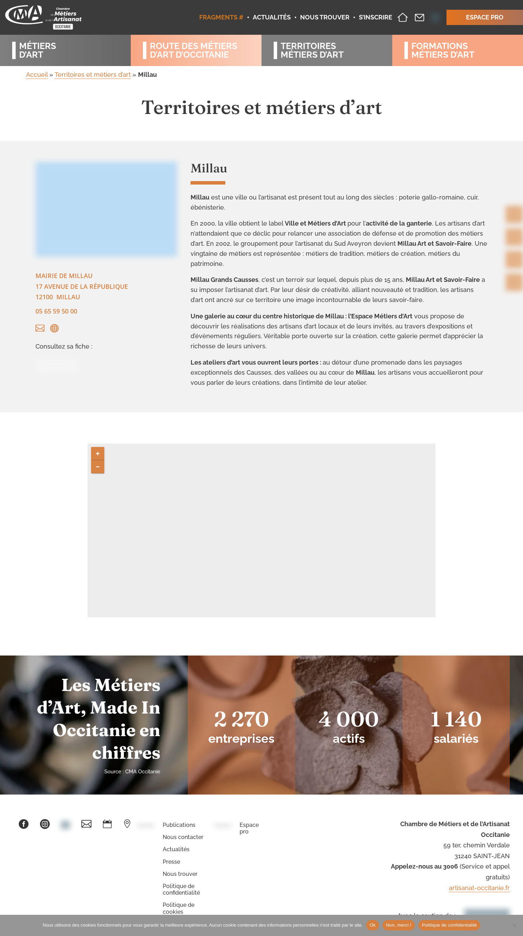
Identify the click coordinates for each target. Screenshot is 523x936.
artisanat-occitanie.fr (479, 888)
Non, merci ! (398, 925)
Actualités (176, 849)
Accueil (37, 74)
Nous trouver (180, 874)
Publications (179, 825)
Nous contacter (183, 837)
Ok (373, 925)
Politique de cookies (178, 908)
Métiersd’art (37, 50)
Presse (171, 861)
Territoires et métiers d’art (93, 74)
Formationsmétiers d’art (442, 50)
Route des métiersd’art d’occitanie (193, 50)
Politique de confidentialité (181, 889)
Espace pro (249, 828)
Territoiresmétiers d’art (312, 50)
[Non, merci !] (514, 925)
